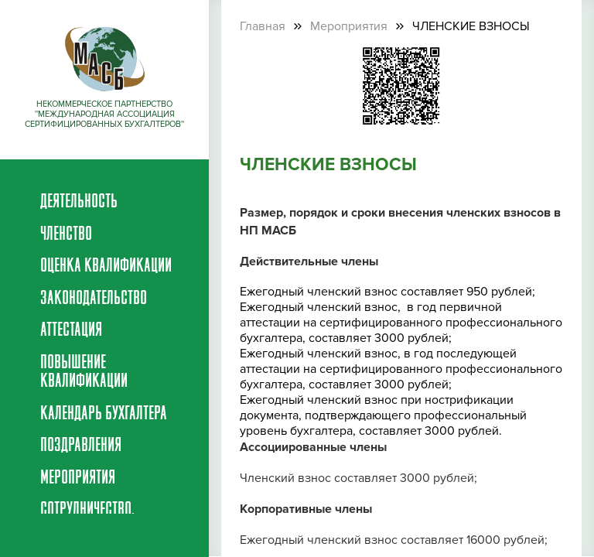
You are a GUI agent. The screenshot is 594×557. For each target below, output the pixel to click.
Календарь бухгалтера (103, 414)
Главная (262, 26)
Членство (66, 235)
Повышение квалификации (84, 372)
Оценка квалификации (106, 267)
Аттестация (71, 331)
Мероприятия (77, 479)
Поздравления (80, 446)
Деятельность (79, 202)
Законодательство (93, 299)
